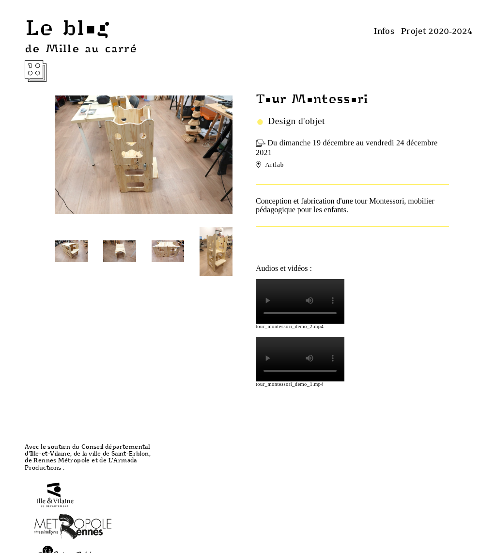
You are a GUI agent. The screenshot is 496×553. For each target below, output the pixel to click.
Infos (384, 30)
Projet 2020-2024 (436, 30)
